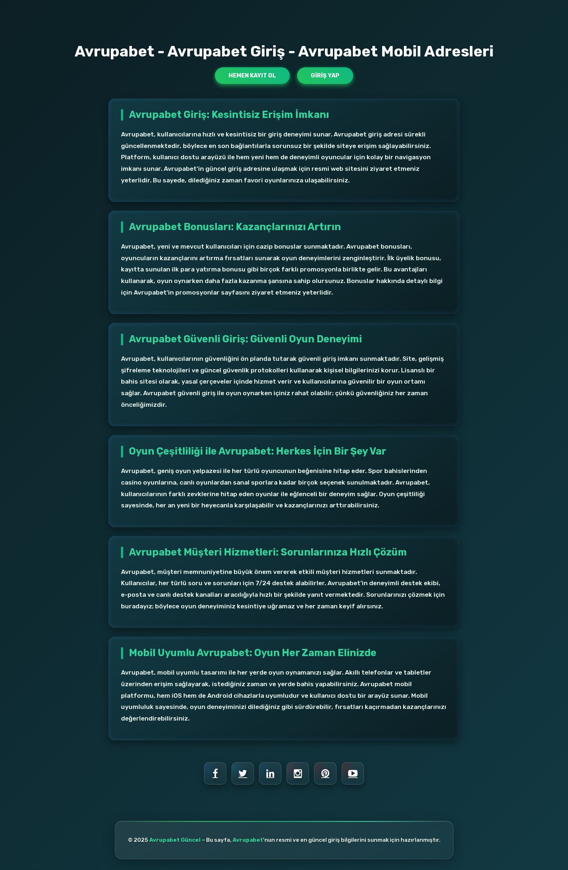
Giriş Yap (325, 75)
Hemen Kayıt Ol (252, 75)
